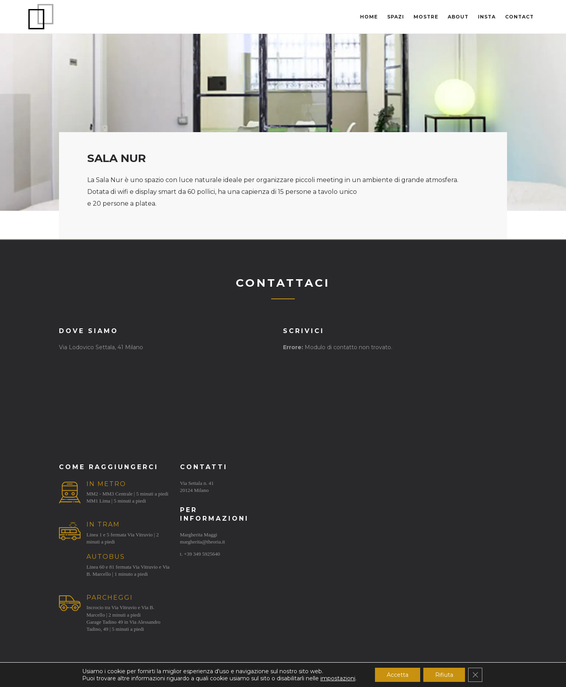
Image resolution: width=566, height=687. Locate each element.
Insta (487, 17)
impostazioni (337, 678)
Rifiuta (444, 674)
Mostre (425, 17)
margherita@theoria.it (202, 542)
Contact (519, 17)
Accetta (397, 674)
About (458, 17)
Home (369, 17)
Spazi (395, 17)
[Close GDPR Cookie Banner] (475, 675)
